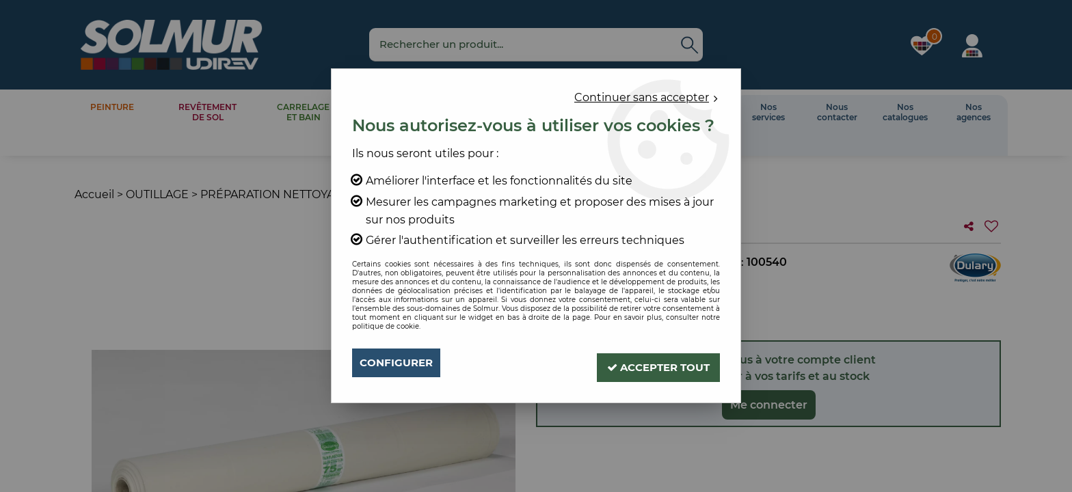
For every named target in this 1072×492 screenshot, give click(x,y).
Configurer (399, 362)
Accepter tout (652, 362)
